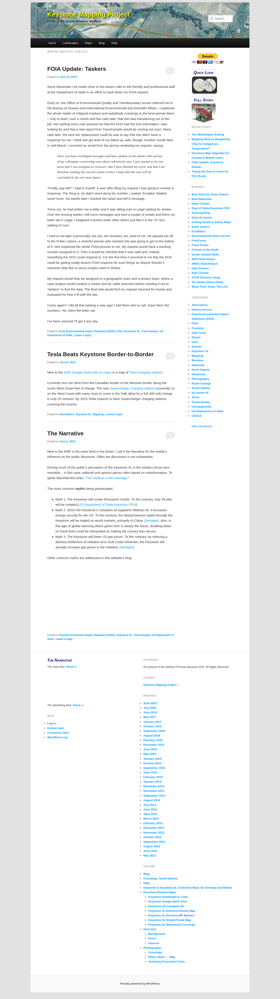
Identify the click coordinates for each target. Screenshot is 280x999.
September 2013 (154, 795)
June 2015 (150, 749)
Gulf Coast (199, 332)
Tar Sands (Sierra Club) (207, 282)
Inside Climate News (205, 254)
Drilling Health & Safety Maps (211, 222)
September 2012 (154, 841)
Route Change (201, 383)
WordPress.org (57, 737)
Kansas (197, 346)
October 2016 (152, 726)
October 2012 (152, 837)
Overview (149, 929)
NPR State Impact (203, 259)
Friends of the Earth (205, 249)
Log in (51, 723)
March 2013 (151, 818)
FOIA (119, 331)
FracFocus (199, 240)
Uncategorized (201, 406)
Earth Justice (201, 226)
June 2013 (150, 809)
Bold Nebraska (202, 199)
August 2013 (151, 800)
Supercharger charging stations (132, 388)
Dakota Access (202, 309)
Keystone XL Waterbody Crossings (172, 924)
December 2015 (153, 744)
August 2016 (151, 735)
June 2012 (150, 851)
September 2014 (154, 768)
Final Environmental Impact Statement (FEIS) (87, 331)
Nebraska (198, 365)
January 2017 (152, 721)
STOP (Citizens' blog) (206, 277)
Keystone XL (132, 331)
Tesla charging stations (146, 372)
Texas (196, 397)
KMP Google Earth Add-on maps (87, 372)
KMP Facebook (202, 426)
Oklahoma (198, 374)
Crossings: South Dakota (160, 878)
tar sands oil (200, 392)
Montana (197, 360)
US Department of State (207, 411)
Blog (102, 43)
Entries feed (55, 728)
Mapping (98, 414)
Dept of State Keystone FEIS (211, 208)
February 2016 (153, 740)
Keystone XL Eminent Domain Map (171, 910)
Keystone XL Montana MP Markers (171, 915)
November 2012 (153, 832)
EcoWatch (198, 231)
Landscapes (70, 43)
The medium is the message (106, 478)
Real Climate (200, 273)
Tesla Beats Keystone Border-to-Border (100, 354)
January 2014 (152, 781)
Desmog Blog (201, 212)
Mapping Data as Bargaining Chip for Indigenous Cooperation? (211, 143)
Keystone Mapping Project (88, 14)
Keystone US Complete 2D (166, 906)
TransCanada (150, 331)
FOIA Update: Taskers (76, 69)
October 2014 (152, 763)
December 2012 (153, 827)
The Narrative (65, 433)
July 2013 (149, 804)
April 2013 (150, 814)
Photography (200, 378)
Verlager (151, 520)
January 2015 (152, 758)
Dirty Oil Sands (202, 217)
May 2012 (149, 855)
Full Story (204, 100)
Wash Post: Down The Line (210, 286)
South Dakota (201, 388)
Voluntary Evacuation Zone (166, 961)
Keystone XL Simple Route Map (169, 920)
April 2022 (150, 703)
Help (114, 43)
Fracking (197, 328)
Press (152, 938)
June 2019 (150, 712)
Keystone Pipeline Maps (159, 892)
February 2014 (153, 777)
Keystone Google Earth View (167, 901)
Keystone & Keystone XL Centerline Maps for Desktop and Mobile (187, 887)
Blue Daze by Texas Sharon (210, 194)
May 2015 (149, 754)
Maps (88, 43)
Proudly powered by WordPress (140, 983)
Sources (153, 943)
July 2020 (149, 707)
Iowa (195, 342)
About (52, 43)
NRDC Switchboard (205, 263)
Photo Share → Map (161, 957)
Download (204, 107)
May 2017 (149, 717)
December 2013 (153, 786)
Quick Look (204, 72)
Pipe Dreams (200, 268)
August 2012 (151, 846)
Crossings (155, 952)
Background (156, 933)
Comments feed (58, 732)
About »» (71, 666)
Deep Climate (201, 203)
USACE (197, 415)
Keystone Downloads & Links (168, 896)
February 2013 (153, 823)
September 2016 (154, 731)
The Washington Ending (208, 134)
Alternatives (66, 414)
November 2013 (153, 790)
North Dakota (201, 369)
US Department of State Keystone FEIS (107, 504)
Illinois (196, 337)
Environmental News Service (211, 236)
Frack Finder (200, 245)
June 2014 (150, 772)
